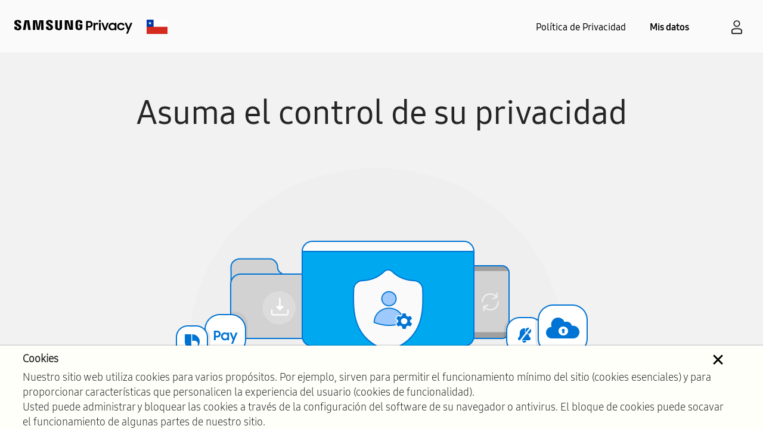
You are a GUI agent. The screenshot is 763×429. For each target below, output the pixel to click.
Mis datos (669, 27)
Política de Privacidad (581, 27)
